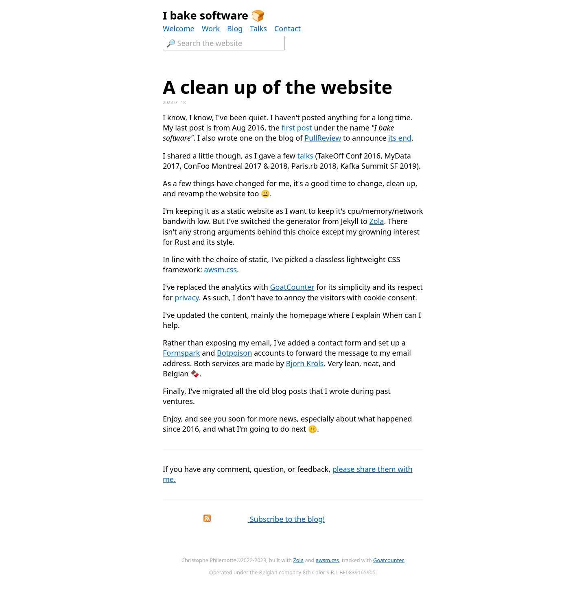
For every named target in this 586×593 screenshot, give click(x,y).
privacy (187, 297)
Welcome (179, 28)
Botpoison (234, 353)
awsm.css (220, 269)
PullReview (322, 138)
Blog (235, 28)
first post (297, 128)
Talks (258, 28)
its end (399, 138)
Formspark (181, 353)
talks (305, 156)
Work (211, 28)
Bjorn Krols (305, 363)
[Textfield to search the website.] (224, 43)
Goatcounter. (389, 560)
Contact (287, 28)
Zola (376, 221)
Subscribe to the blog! (245, 519)
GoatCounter (292, 287)
